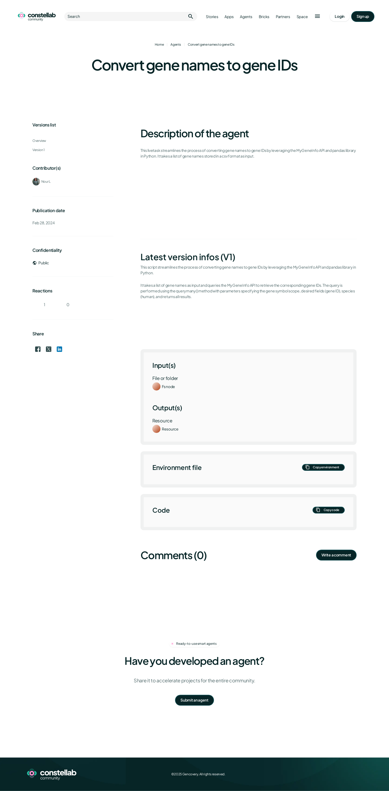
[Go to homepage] (37, 16)
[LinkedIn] (347, 774)
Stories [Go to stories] (212, 17)
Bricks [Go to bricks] (264, 17)
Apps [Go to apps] (228, 17)
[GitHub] (359, 774)
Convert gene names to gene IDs (211, 44)
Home (159, 44)
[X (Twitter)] (335, 774)
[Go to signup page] (362, 16)
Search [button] (131, 16)
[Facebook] (323, 774)
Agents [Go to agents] (246, 17)
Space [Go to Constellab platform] (302, 17)
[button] (317, 16)
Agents (175, 44)
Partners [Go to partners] (283, 17)
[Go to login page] (339, 16)
